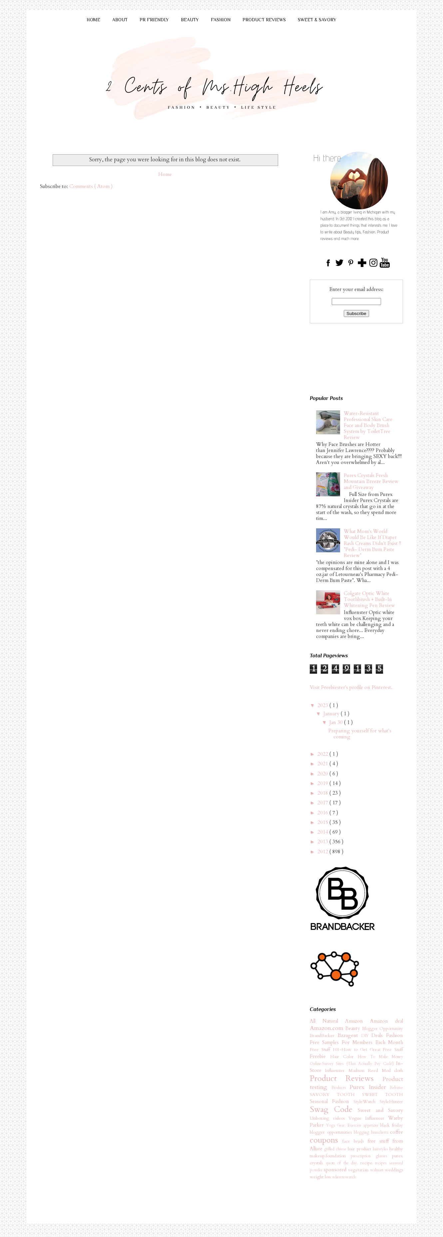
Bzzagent (349, 1035)
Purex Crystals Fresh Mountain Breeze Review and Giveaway (371, 481)
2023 (323, 705)
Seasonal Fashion (331, 1101)
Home (165, 174)
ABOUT (120, 19)
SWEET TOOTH (382, 1095)
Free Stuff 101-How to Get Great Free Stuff (356, 1050)
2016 (323, 812)
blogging (362, 1132)
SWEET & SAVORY (317, 19)
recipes (382, 1163)
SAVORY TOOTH (336, 1095)
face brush (354, 1141)
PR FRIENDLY (154, 19)
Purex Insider (369, 1087)
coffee (396, 1132)
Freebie (320, 1056)
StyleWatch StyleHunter (378, 1102)
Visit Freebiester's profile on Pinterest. (351, 687)
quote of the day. (343, 1163)
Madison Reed (365, 1071)
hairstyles (381, 1149)
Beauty (353, 1028)
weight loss (321, 1177)
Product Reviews (346, 1078)
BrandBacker (324, 1036)
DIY (366, 1035)
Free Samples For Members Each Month (356, 1042)
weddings (394, 1170)
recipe (367, 1163)
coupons (326, 1140)
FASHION (220, 19)
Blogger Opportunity (382, 1029)
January (332, 713)
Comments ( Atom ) (91, 186)
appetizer (371, 1125)
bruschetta (380, 1132)
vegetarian (359, 1170)
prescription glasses (371, 1156)
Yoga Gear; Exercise (344, 1125)
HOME (93, 19)
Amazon (357, 1021)
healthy (396, 1149)
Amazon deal (386, 1021)
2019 (323, 783)
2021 (323, 763)
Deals (378, 1035)
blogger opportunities (332, 1132)
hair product (360, 1149)
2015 (323, 822)
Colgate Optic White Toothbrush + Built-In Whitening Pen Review (369, 599)
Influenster (336, 1071)
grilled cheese (336, 1149)
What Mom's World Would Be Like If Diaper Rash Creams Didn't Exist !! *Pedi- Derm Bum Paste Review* (372, 543)
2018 (323, 793)
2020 (323, 773)
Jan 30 (336, 722)
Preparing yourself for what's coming (359, 733)
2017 (323, 802)
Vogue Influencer (368, 1118)
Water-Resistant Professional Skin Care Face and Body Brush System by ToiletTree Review (368, 425)
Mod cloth (392, 1071)
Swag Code (334, 1109)
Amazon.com (327, 1028)
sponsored (336, 1169)
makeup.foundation (330, 1156)
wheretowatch (344, 1177)
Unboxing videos (329, 1118)
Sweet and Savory (380, 1110)
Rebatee (396, 1087)
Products (340, 1087)
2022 (323, 754)
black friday (391, 1125)
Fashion (394, 1035)
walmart (377, 1170)
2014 (323, 832)
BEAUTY (190, 19)
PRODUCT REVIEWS (264, 19)
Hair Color (344, 1057)
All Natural (327, 1021)
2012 (323, 851)
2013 (323, 841)
